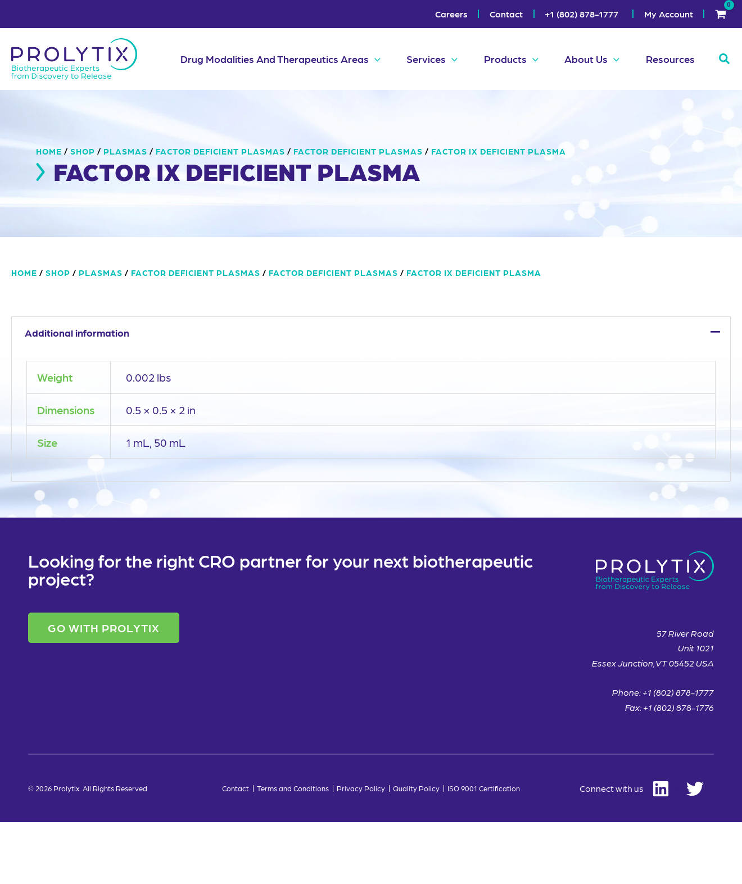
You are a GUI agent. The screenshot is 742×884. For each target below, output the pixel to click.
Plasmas (125, 213)
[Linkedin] (630, 850)
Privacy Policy (361, 850)
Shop (82, 213)
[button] (368, 59)
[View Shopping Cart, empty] (720, 14)
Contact (235, 850)
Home (49, 213)
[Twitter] (700, 850)
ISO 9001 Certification (483, 850)
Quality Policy (416, 850)
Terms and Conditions (293, 850)
